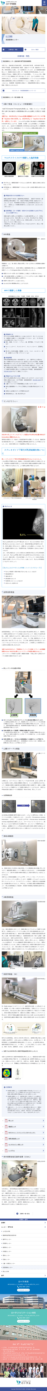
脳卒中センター (7, 1239)
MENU (44, 3)
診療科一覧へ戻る (25, 1213)
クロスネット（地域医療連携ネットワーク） (24, 90)
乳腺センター (6, 1259)
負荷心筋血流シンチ (14, 1138)
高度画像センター (8, 1267)
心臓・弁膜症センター (9, 1263)
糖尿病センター (7, 1247)
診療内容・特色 (13, 49)
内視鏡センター (7, 1251)
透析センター (6, 1255)
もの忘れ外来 (6, 1231)
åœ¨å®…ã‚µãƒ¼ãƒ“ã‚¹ (23, 1344)
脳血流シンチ (12, 1126)
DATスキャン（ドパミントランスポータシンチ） (22, 1132)
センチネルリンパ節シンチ (16, 1144)
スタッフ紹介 (35, 49)
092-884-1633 (8, 371)
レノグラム (12, 1150)
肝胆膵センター (7, 1243)
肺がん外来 (6, 1271)
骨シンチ (11, 1120)
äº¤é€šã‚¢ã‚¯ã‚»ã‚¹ (23, 1290)
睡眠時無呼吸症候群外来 (9, 1235)
